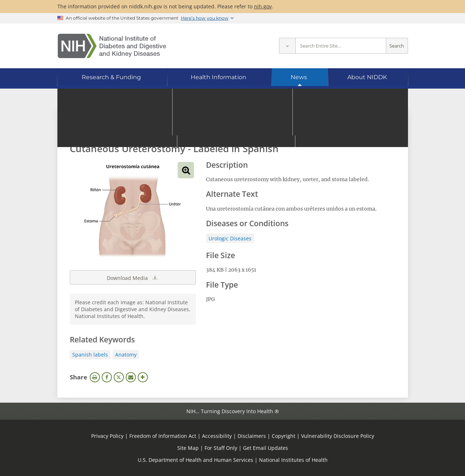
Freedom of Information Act (162, 435)
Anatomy (126, 354)
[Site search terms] (340, 46)
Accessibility (217, 435)
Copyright (283, 435)
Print (95, 377)
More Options (143, 377)
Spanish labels (90, 354)
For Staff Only (221, 447)
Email (131, 377)
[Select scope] (287, 46)
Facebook (107, 377)
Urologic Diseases (230, 238)
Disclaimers (252, 435)
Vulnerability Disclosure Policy (337, 435)
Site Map (188, 447)
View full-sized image (186, 170)
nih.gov (263, 6)
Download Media (132, 277)
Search (396, 46)
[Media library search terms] (222, 128)
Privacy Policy (107, 435)
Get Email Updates (265, 447)
